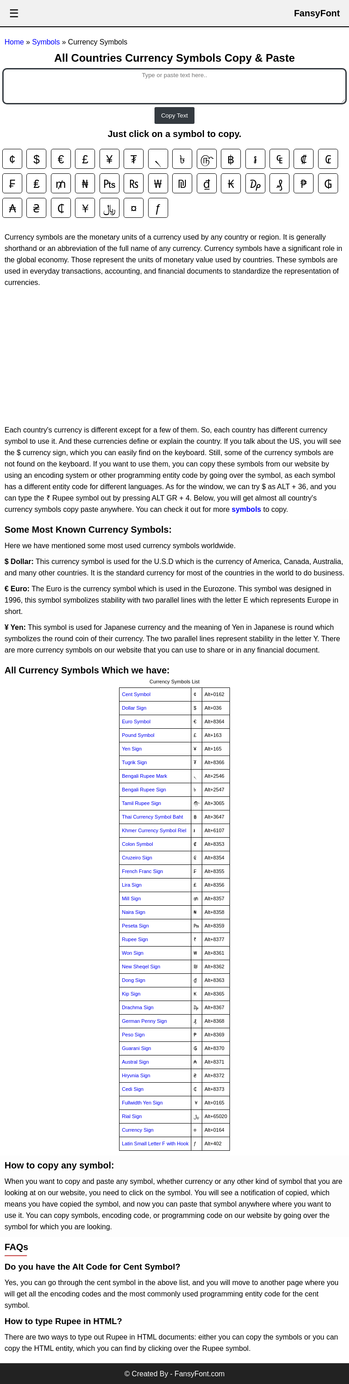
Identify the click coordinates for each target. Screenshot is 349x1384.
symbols (246, 509)
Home (15, 42)
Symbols (47, 42)
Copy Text (174, 115)
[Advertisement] (174, 356)
